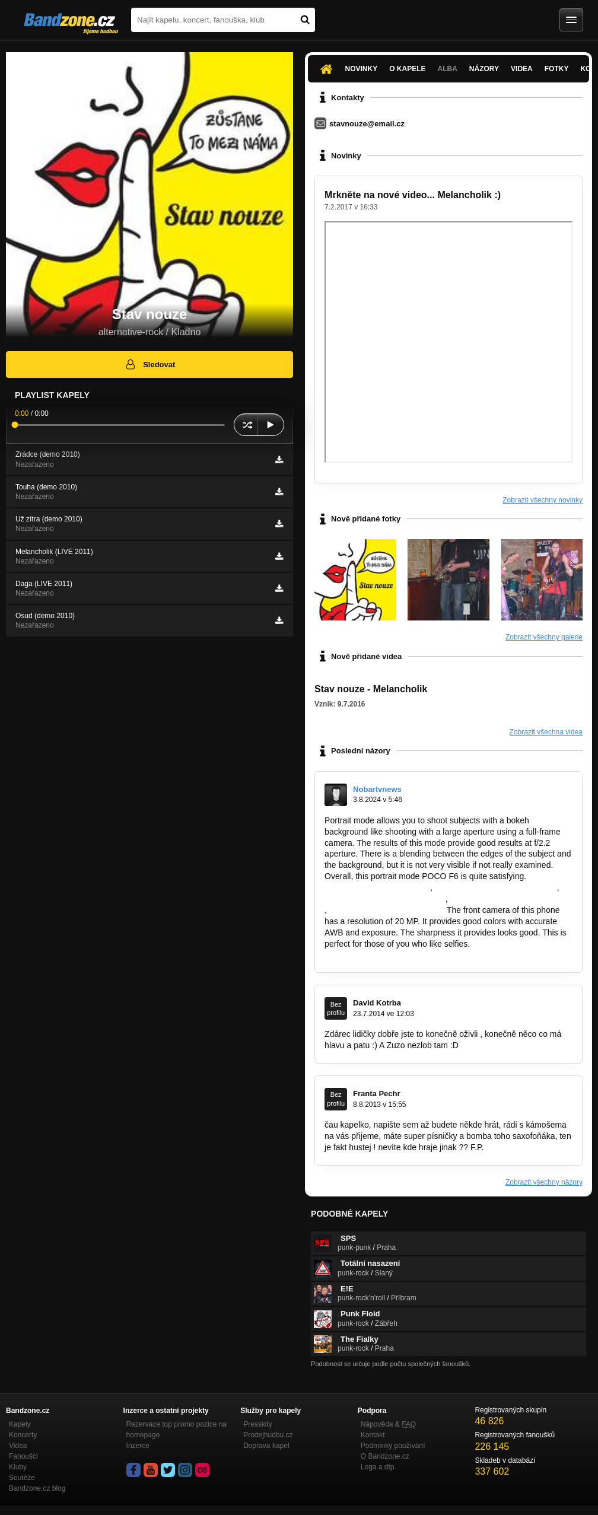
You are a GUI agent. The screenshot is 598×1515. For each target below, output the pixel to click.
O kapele (407, 69)
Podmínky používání (393, 1445)
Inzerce (138, 1445)
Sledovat (150, 364)
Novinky (361, 69)
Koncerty (23, 1435)
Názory (484, 69)
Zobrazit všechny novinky (542, 500)
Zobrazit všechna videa (546, 732)
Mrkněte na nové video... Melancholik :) (413, 195)
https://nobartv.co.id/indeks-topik (384, 898)
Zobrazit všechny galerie (544, 637)
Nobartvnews (377, 789)
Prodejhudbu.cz (267, 1435)
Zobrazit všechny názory (544, 1182)
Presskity (257, 1424)
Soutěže (22, 1477)
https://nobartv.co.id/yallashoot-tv (510, 898)
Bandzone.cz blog (37, 1488)
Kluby (18, 1467)
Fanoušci (23, 1456)
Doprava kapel (266, 1445)
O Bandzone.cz (385, 1456)
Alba (447, 69)
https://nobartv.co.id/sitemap (376, 887)
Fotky (557, 69)
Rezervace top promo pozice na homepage (176, 1429)
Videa (522, 69)
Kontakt (373, 1435)
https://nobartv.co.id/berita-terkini (495, 887)
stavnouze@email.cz (367, 123)
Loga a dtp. (378, 1467)
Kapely (20, 1424)
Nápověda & (388, 1424)
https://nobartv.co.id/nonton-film (386, 910)
